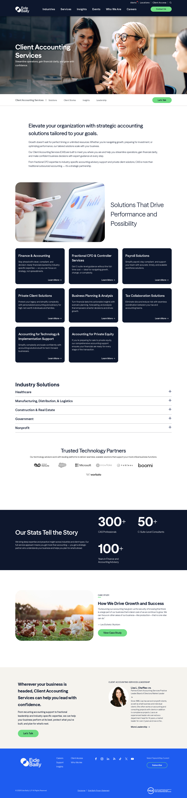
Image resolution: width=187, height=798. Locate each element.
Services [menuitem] (66, 9)
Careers (59, 758)
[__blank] (132, 697)
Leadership (101, 100)
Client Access (159, 2)
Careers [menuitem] (132, 9)
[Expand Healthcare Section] (170, 391)
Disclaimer (81, 790)
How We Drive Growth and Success (131, 603)
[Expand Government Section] (170, 418)
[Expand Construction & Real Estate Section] (170, 409)
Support (60, 762)
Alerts (133, 2)
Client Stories (70, 100)
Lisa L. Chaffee (139, 687)
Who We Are (76, 762)
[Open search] (170, 2)
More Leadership (139, 727)
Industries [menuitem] (49, 9)
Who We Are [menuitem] (113, 9)
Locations (145, 2)
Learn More (53, 280)
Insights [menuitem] (82, 9)
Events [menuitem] (96, 9)
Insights (86, 100)
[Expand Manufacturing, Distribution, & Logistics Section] (170, 400)
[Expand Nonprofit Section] (170, 427)
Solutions (53, 100)
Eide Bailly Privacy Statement (98, 790)
